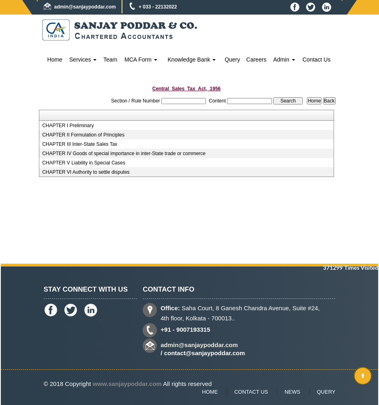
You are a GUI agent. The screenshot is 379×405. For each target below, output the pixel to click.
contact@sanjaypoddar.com (204, 353)
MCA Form (140, 59)
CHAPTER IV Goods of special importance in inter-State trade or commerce (124, 153)
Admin (284, 59)
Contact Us (316, 59)
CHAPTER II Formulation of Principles (83, 135)
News (292, 392)
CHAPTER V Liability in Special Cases (83, 163)
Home (54, 59)
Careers (256, 59)
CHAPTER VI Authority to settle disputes (85, 172)
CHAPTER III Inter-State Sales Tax (79, 144)
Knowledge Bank (191, 59)
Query (232, 59)
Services (83, 59)
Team (110, 59)
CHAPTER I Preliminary (68, 125)
